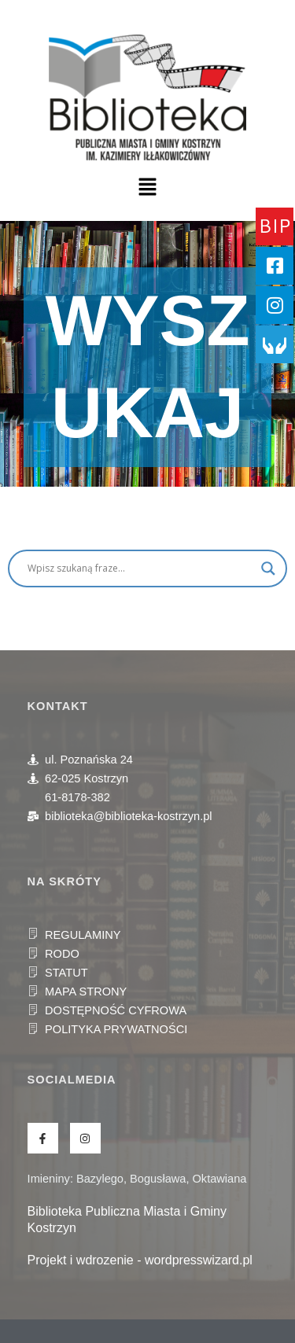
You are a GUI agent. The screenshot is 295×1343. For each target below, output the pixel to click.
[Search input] (140, 568)
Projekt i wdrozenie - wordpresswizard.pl (140, 1260)
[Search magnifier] (268, 568)
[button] (147, 187)
